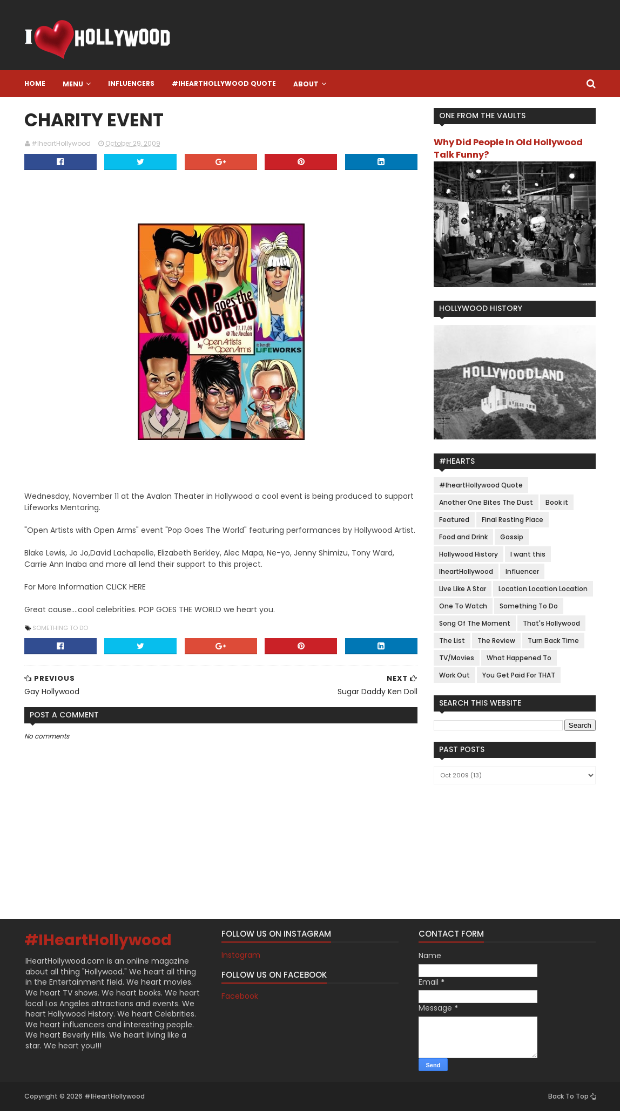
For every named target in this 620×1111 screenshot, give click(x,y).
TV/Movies (456, 657)
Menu (73, 84)
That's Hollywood (551, 623)
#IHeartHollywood (98, 940)
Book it (556, 502)
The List (452, 640)
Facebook (239, 996)
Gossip (511, 536)
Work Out (454, 675)
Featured (454, 519)
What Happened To (519, 657)
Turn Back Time (553, 640)
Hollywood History (468, 554)
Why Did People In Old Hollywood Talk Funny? (508, 148)
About (306, 84)
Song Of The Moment (474, 623)
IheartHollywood (466, 571)
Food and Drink (463, 536)
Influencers (131, 83)
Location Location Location (543, 588)
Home (34, 83)
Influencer (522, 571)
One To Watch (463, 606)
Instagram (240, 955)
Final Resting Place (512, 519)
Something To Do (60, 628)
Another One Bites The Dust (486, 502)
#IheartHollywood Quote (224, 83)
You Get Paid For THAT (518, 675)
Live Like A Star (462, 588)
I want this (527, 554)
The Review (496, 640)
